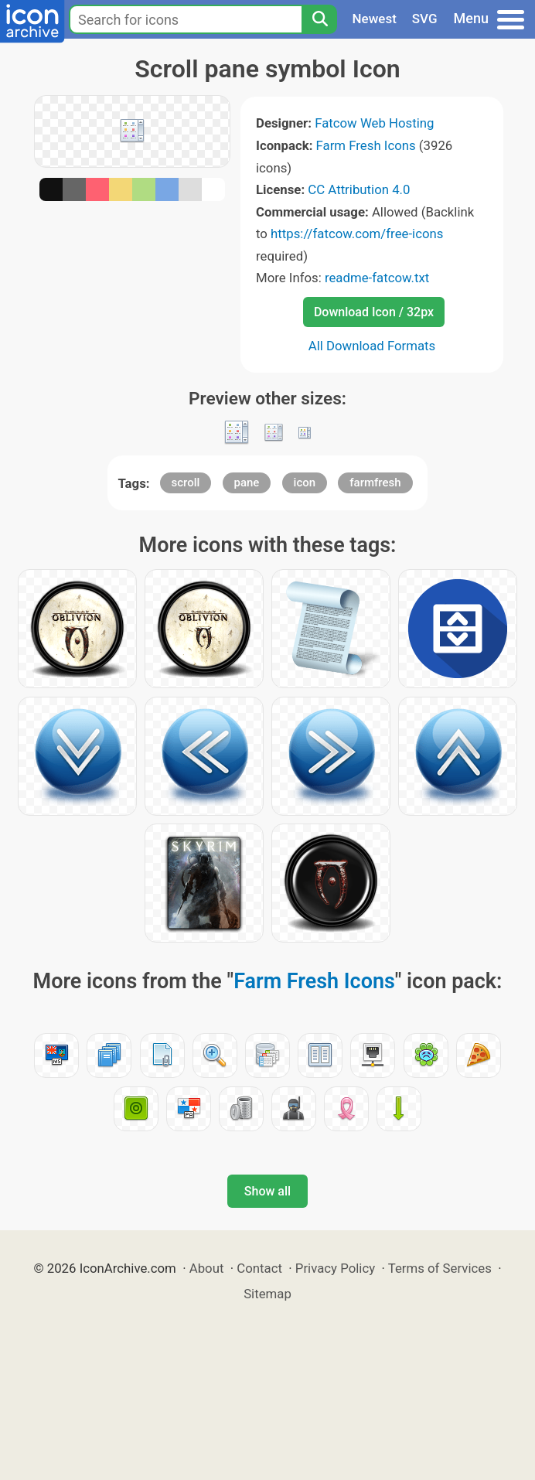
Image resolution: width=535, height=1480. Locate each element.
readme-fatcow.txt (377, 277)
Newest (375, 18)
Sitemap (267, 1293)
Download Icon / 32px (374, 312)
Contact (259, 1268)
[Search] (319, 19)
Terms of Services (440, 1268)
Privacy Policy (335, 1268)
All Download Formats (372, 345)
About (206, 1268)
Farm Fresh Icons (366, 145)
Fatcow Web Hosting (374, 123)
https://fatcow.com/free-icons (357, 233)
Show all (267, 1191)
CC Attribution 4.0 (359, 189)
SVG (425, 18)
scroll (186, 482)
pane (247, 482)
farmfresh (374, 482)
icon (305, 482)
